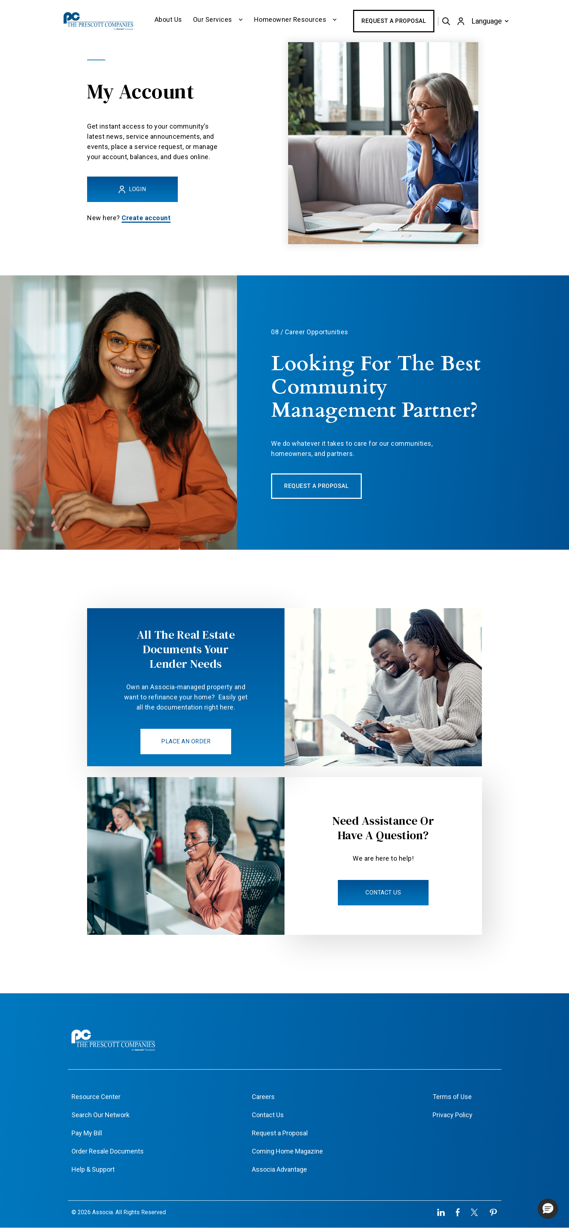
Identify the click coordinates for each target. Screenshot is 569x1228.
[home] (99, 21)
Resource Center (95, 1096)
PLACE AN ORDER (185, 741)
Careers (263, 1096)
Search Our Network (100, 1115)
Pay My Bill (86, 1133)
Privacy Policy (452, 1115)
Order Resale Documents (107, 1151)
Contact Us (268, 1115)
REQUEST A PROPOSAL (316, 485)
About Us (168, 19)
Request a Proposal (393, 20)
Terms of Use (452, 1096)
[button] (218, 21)
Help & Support (93, 1169)
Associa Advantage (279, 1169)
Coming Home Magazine (287, 1151)
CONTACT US (383, 892)
